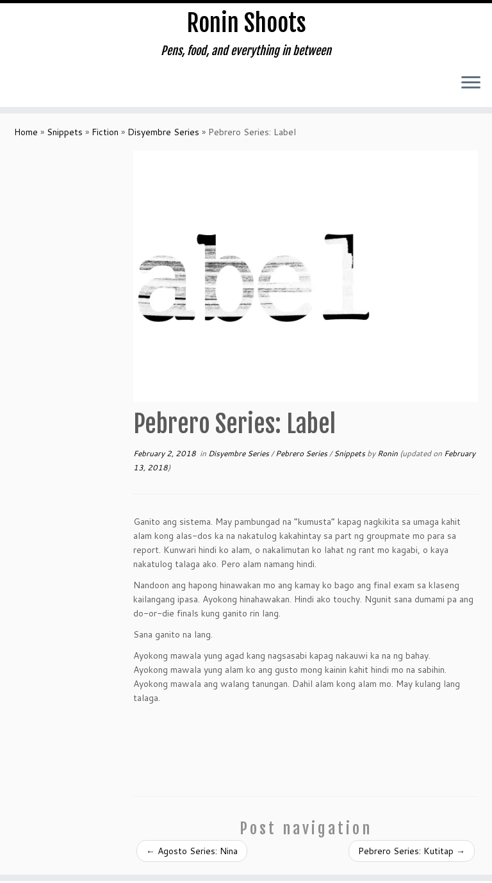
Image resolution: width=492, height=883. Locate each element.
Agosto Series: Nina (192, 859)
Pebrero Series (302, 461)
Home (26, 140)
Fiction (105, 140)
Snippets (65, 140)
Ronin (387, 461)
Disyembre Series (163, 140)
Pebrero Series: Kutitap (411, 859)
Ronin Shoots (246, 25)
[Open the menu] (470, 87)
